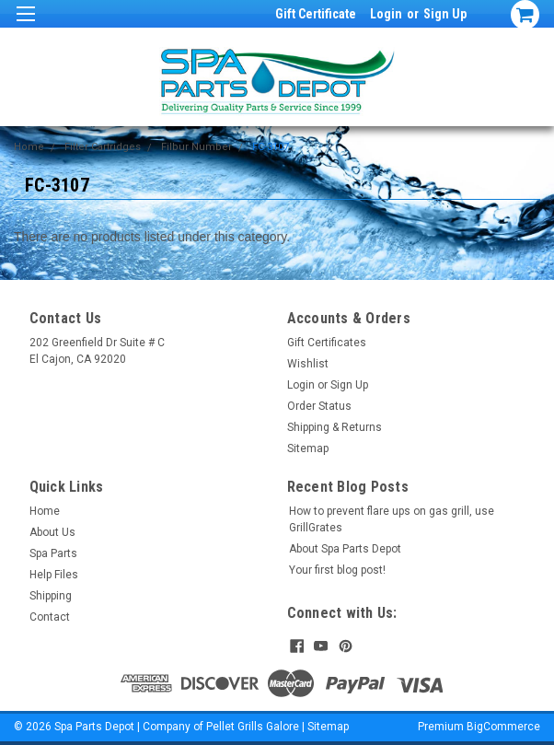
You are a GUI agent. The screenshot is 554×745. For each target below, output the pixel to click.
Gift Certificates (326, 342)
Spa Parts (53, 553)
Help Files (53, 574)
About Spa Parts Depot (345, 548)
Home (29, 147)
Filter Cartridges (102, 147)
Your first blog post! (337, 570)
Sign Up (445, 13)
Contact (49, 617)
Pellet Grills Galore (252, 726)
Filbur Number (196, 147)
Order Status (319, 406)
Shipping (50, 595)
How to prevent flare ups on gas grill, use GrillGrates (391, 519)
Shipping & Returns (334, 427)
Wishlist (308, 363)
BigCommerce (503, 726)
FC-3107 (270, 147)
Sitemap (308, 448)
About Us (52, 532)
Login (386, 13)
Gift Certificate (315, 13)
